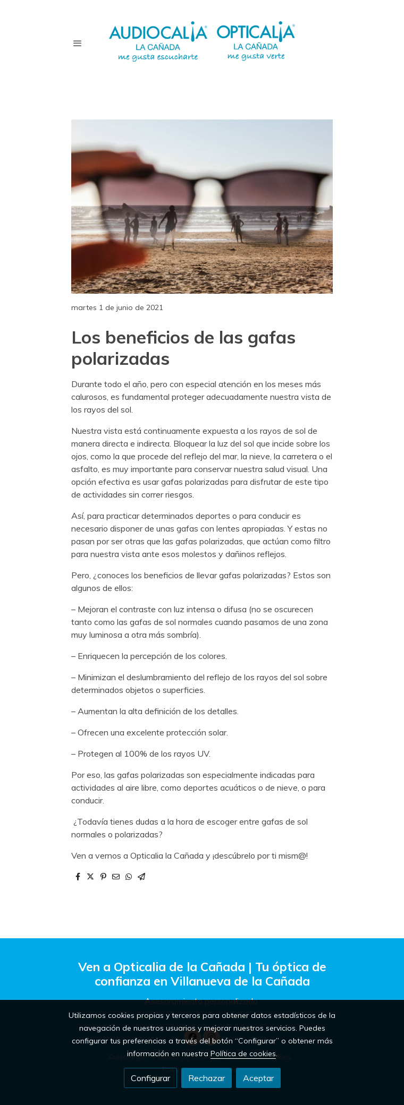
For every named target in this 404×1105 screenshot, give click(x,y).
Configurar (150, 1078)
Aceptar (258, 1078)
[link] (202, 42)
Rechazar (206, 1078)
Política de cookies (243, 1053)
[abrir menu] (77, 43)
